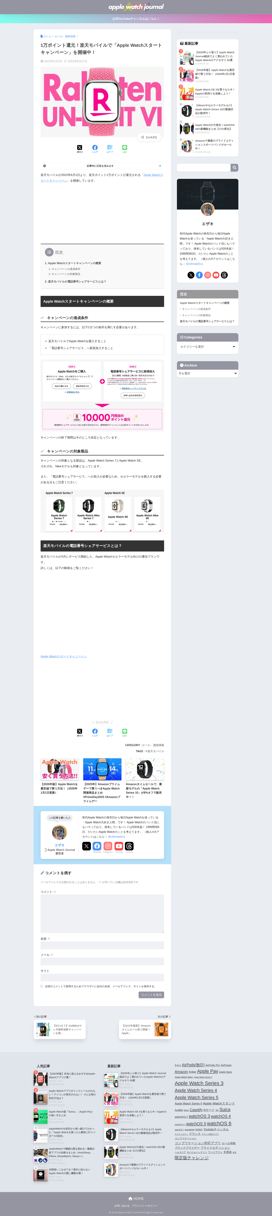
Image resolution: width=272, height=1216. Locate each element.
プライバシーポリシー (145, 1205)
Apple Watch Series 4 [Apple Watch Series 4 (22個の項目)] (196, 1090)
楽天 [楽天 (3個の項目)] (234, 1152)
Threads (129, 852)
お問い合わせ (122, 1205)
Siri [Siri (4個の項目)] (217, 1110)
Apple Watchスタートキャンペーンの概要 (74, 263)
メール (47, 955)
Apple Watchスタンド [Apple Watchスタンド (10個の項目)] (219, 1103)
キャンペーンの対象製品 (66, 273)
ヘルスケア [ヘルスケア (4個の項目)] (180, 1152)
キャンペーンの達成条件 (66, 268)
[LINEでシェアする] (124, 149)
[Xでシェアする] (80, 149)
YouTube (119, 852)
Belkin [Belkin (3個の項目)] (186, 1110)
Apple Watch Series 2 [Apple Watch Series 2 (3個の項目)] (203, 1077)
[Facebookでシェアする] (95, 149)
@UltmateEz (116, 836)
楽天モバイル (155, 751)
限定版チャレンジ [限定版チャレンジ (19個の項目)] (192, 1157)
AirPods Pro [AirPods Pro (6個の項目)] (213, 1065)
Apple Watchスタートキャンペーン (64, 656)
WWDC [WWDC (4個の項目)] (199, 1129)
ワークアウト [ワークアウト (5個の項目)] (215, 1152)
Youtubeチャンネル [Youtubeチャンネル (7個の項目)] (216, 1129)
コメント (48, 891)
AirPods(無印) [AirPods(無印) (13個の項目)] (193, 1065)
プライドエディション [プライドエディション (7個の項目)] (215, 1147)
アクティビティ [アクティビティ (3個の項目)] (181, 1134)
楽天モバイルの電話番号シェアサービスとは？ (77, 281)
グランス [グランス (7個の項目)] (195, 1133)
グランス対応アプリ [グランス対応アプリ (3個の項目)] (210, 1134)
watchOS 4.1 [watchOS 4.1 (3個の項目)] (180, 1124)
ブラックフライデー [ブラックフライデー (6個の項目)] (187, 1147)
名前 (45, 938)
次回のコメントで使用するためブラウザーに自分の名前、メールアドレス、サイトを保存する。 (101, 986)
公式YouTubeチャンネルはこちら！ (136, 18)
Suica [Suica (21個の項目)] (224, 1109)
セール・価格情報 (153, 745)
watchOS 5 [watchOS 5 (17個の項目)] (196, 1124)
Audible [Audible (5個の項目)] (179, 1110)
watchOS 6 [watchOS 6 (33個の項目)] (219, 1123)
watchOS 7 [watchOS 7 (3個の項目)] (179, 1130)
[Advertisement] (102, 212)
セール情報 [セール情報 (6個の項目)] (229, 1143)
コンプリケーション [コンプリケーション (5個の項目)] (186, 1138)
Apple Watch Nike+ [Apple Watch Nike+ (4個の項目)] (184, 1077)
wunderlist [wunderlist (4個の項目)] (189, 1129)
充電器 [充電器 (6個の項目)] (227, 1152)
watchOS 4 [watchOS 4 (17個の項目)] (221, 1116)
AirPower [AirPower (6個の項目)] (226, 1065)
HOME (136, 1198)
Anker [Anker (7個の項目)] (192, 1071)
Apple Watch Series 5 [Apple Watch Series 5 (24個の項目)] (196, 1097)
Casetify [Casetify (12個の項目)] (196, 1110)
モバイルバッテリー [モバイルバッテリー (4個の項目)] (197, 1152)
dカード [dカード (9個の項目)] (209, 1110)
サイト (45, 971)
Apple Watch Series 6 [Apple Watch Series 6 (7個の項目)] (188, 1103)
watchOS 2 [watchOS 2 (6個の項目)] (181, 1116)
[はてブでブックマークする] (110, 149)
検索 (234, 168)
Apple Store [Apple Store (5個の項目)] (225, 1072)
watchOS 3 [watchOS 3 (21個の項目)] (199, 1116)
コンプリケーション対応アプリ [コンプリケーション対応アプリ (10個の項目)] (198, 1143)
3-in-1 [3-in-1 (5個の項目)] (178, 1065)
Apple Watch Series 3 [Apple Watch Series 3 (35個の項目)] (199, 1083)
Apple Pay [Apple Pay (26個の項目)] (207, 1071)
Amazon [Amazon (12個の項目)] (181, 1072)
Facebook (97, 852)
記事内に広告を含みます (100, 165)
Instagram (108, 852)
